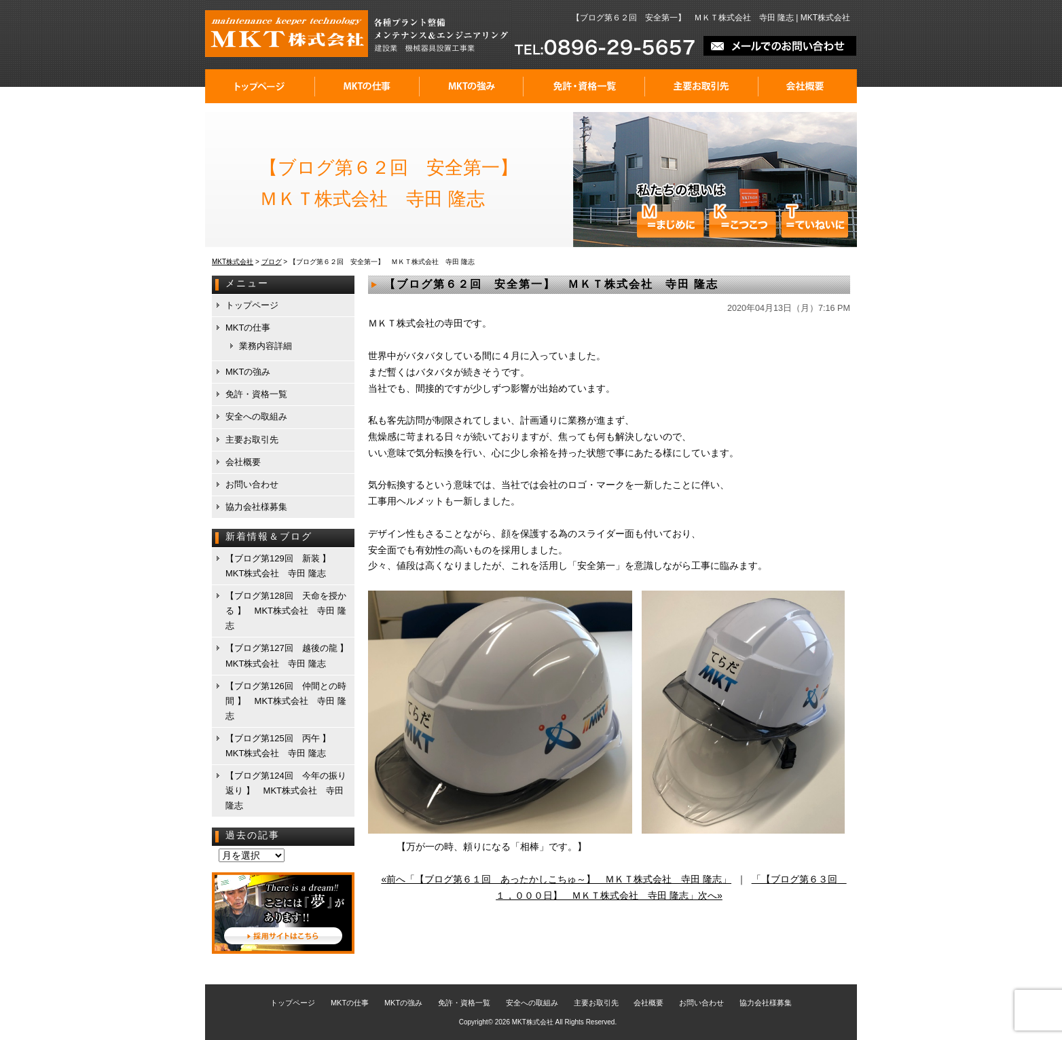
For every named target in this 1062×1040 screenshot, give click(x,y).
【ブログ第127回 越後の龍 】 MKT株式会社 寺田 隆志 (289, 655)
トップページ (260, 86)
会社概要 (807, 86)
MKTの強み (472, 86)
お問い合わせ (251, 484)
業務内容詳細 (265, 346)
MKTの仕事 (367, 86)
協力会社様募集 (256, 507)
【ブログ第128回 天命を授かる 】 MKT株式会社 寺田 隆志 (285, 611)
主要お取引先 (701, 86)
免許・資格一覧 (584, 86)
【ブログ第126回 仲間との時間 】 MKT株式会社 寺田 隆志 (285, 701)
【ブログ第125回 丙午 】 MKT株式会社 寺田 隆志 (282, 745)
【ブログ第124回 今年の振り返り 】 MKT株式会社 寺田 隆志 (285, 790)
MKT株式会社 (532, 1022)
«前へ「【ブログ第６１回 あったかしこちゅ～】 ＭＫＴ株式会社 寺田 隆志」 (556, 879)
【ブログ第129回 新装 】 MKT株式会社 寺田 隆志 (282, 565)
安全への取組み (256, 416)
